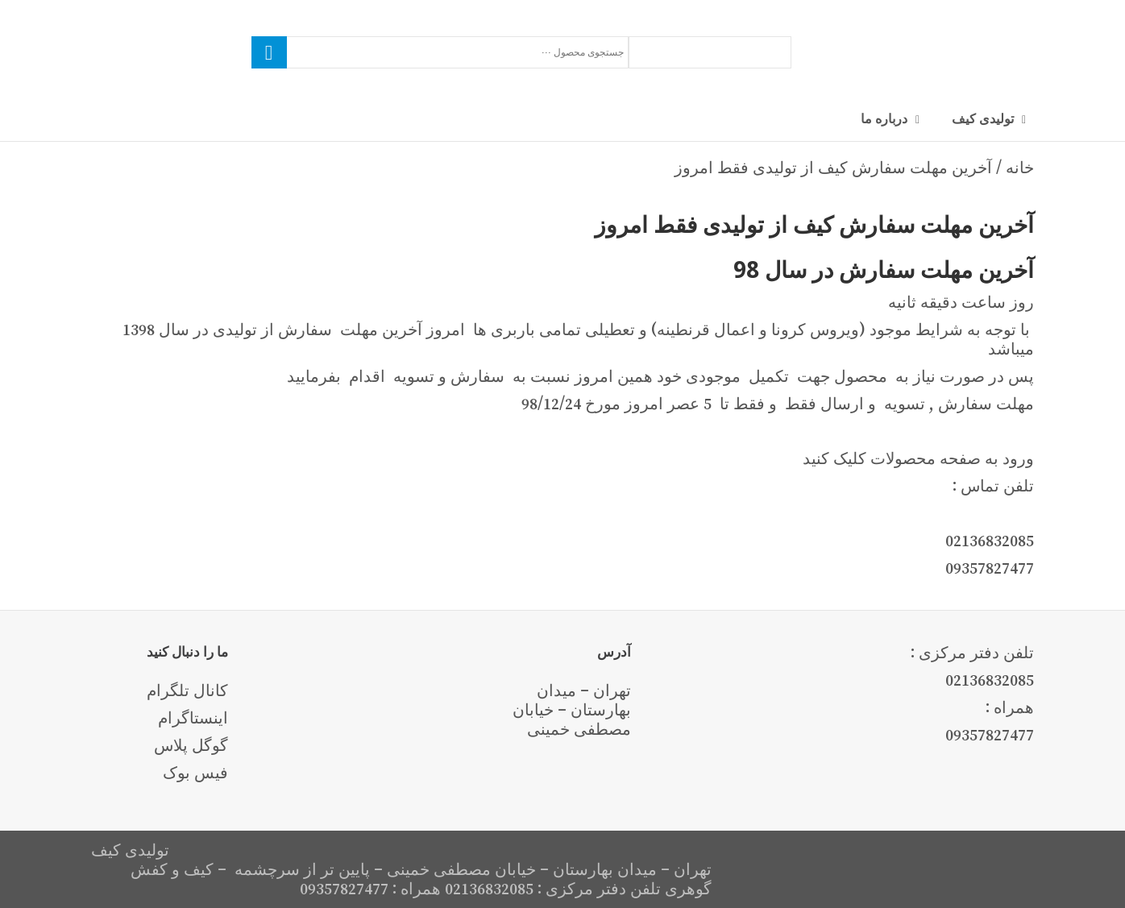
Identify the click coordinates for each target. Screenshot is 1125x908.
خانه (1020, 168)
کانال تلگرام (187, 690)
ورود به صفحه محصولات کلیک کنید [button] (918, 458)
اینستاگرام (193, 718)
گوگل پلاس (191, 745)
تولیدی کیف (983, 118)
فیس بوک (195, 773)
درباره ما (884, 118)
